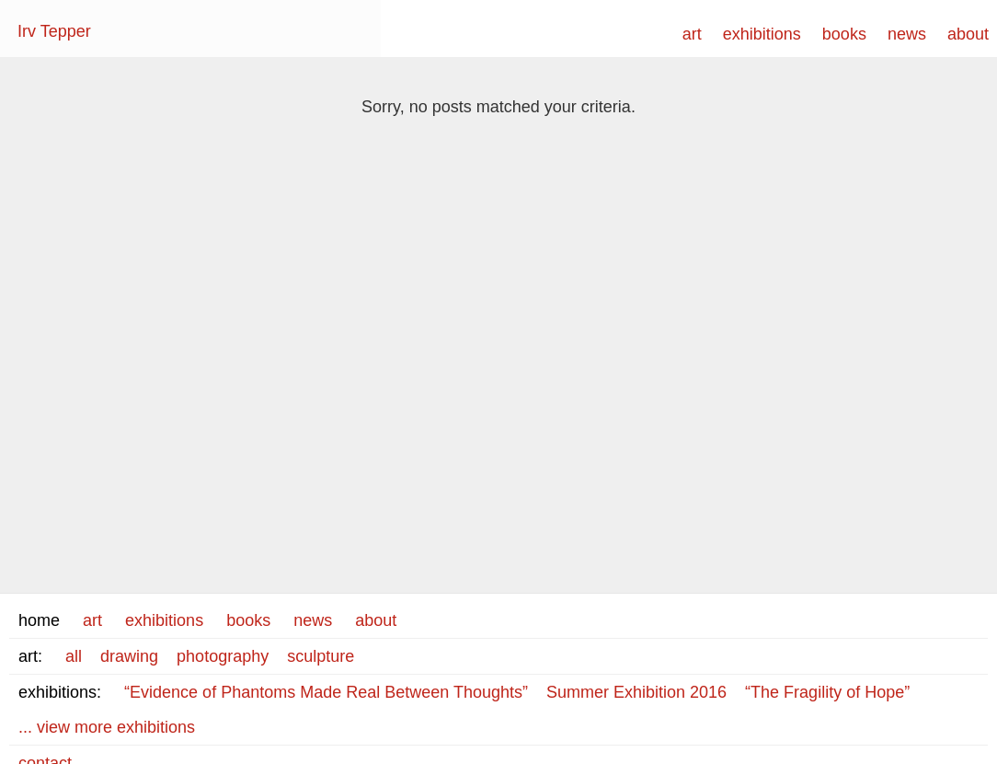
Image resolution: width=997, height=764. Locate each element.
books (844, 34)
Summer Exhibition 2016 (636, 692)
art (692, 34)
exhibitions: (59, 692)
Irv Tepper (54, 31)
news (907, 34)
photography (223, 656)
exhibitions (762, 34)
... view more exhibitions (106, 727)
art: (30, 656)
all (73, 656)
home (39, 620)
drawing (129, 656)
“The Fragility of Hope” (827, 692)
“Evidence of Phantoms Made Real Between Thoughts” (326, 692)
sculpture (320, 656)
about (968, 34)
